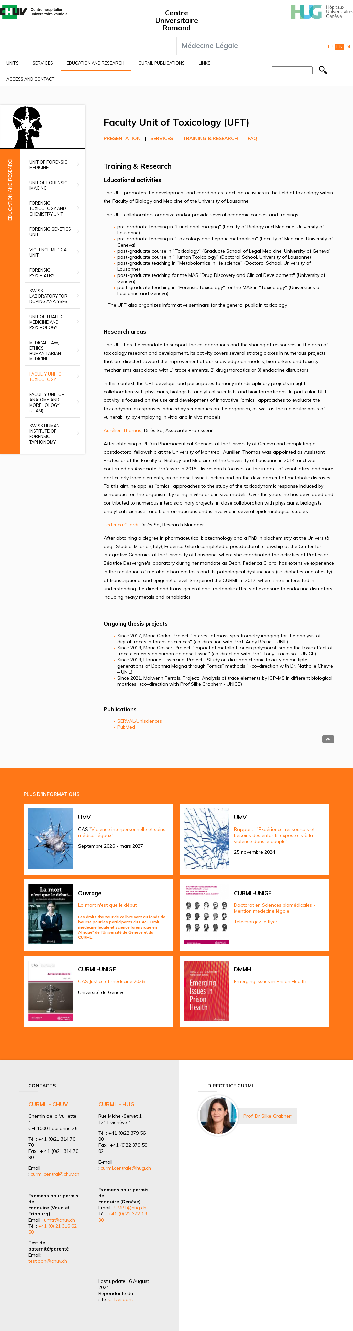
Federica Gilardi (121, 525)
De (349, 47)
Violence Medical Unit (49, 252)
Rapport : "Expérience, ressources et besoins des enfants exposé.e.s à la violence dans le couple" (274, 835)
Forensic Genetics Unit (50, 231)
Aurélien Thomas (122, 430)
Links (205, 63)
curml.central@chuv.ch (55, 1174)
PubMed (126, 727)
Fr (331, 47)
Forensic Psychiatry (41, 272)
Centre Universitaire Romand (176, 20)
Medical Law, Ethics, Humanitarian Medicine (45, 350)
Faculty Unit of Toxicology (46, 376)
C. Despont (120, 1299)
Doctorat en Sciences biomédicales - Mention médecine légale (274, 908)
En (339, 47)
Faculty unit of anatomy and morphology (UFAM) (46, 402)
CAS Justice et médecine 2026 (111, 981)
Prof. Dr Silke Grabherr (267, 1116)
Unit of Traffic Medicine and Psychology (46, 322)
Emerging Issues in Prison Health (270, 981)
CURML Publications (161, 63)
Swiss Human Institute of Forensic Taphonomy (44, 434)
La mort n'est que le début (107, 905)
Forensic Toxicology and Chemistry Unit (47, 208)
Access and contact (30, 79)
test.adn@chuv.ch (47, 1261)
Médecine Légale (210, 45)
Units (12, 63)
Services (43, 63)
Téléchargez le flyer (255, 922)
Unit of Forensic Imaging (48, 185)
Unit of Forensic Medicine (48, 164)
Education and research (95, 63)
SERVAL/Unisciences (139, 721)
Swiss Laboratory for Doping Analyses (48, 296)
